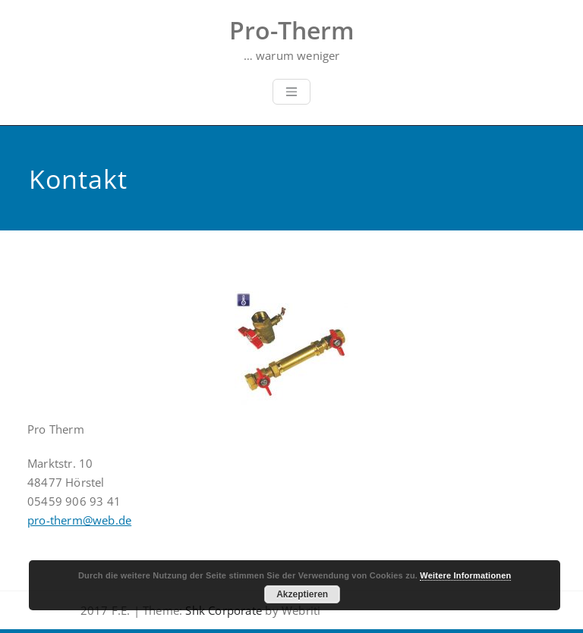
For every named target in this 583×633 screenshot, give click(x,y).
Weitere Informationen (465, 575)
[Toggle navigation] (291, 92)
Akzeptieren (302, 594)
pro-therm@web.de (79, 520)
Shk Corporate (222, 610)
